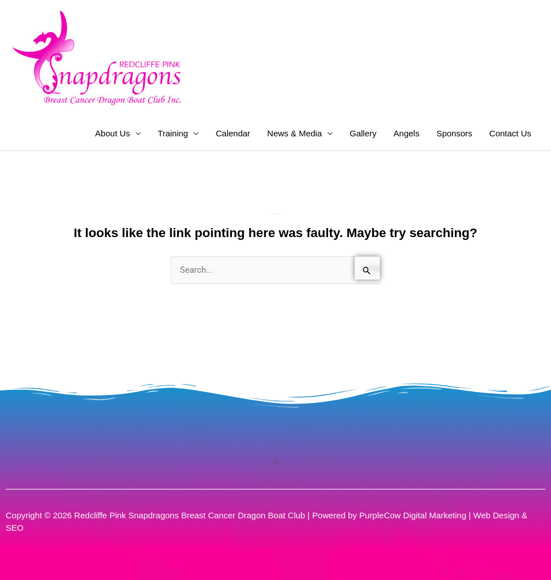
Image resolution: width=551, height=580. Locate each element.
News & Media (294, 133)
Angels (407, 133)
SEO (15, 527)
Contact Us (510, 133)
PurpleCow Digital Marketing (412, 515)
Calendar (233, 133)
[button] (275, 461)
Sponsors (454, 133)
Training (173, 133)
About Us (112, 133)
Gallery (363, 133)
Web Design (496, 515)
